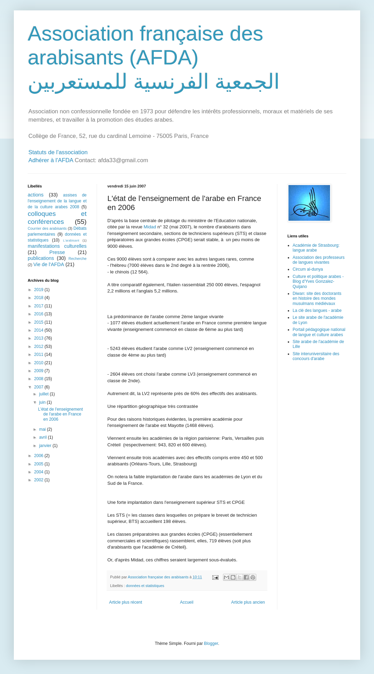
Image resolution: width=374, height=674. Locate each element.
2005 (39, 464)
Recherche (78, 258)
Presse (57, 252)
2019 (39, 289)
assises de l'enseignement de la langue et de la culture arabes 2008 (57, 201)
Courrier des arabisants (47, 228)
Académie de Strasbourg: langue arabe (316, 248)
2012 (39, 346)
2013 (39, 338)
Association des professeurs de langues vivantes (319, 260)
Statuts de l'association (58, 152)
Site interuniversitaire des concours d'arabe (316, 356)
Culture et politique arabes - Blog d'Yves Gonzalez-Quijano (318, 281)
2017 (39, 306)
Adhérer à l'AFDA (50, 160)
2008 (39, 378)
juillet (44, 394)
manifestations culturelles (57, 246)
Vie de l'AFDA (48, 264)
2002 (39, 480)
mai (43, 429)
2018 (39, 297)
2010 (39, 362)
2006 (39, 455)
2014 (39, 330)
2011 (39, 354)
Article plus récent (125, 602)
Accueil (187, 602)
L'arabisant (71, 240)
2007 (39, 387)
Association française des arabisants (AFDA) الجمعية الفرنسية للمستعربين (154, 57)
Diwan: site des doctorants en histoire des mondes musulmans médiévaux (317, 298)
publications (41, 258)
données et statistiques (145, 586)
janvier (46, 445)
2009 (39, 370)
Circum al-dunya (308, 269)
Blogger (211, 643)
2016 (39, 314)
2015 (39, 322)
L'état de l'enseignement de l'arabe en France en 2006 (60, 414)
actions (36, 195)
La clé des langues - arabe (317, 310)
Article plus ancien (248, 602)
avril (43, 437)
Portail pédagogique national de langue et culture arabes (319, 332)
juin (43, 402)
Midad (150, 226)
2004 (39, 472)
